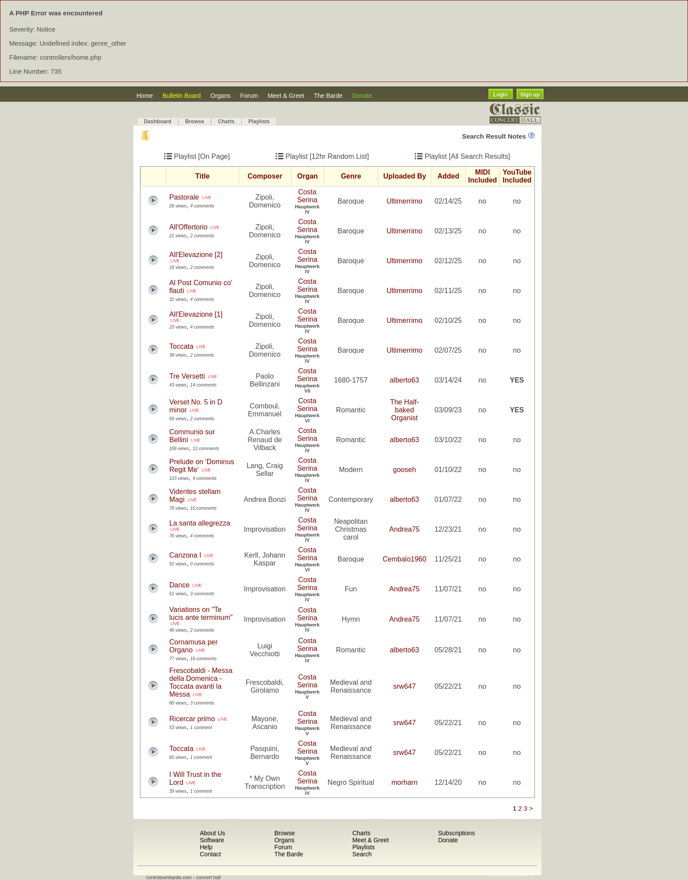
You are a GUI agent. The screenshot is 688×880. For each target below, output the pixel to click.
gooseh (404, 469)
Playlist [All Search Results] (462, 156)
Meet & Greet (286, 95)
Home (144, 95)
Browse (194, 121)
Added (448, 176)
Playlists (259, 121)
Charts (226, 121)
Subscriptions (456, 833)
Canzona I (185, 555)
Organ (307, 176)
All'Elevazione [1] (195, 314)
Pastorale (184, 197)
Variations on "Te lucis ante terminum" (201, 613)
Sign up (530, 95)
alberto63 (404, 380)
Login (500, 95)
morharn (404, 782)
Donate (362, 95)
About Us (212, 833)
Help (206, 847)
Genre (351, 176)
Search (362, 854)
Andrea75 (404, 529)
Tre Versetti (187, 376)
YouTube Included (516, 176)
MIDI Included (482, 176)
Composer (264, 176)
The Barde (328, 95)
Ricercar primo (192, 719)
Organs (221, 95)
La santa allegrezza (199, 523)
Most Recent (518, 874)
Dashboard (158, 121)
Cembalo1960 (404, 559)
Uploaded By (404, 176)
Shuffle (495, 874)
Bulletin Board (181, 95)
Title (202, 176)
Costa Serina (307, 196)
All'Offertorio (188, 227)
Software (212, 840)
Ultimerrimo (405, 201)
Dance (179, 585)
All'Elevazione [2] (195, 254)
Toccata (181, 346)
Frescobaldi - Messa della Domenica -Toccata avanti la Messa (201, 682)
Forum (249, 95)
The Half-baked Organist (404, 410)
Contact (210, 854)
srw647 (404, 686)
